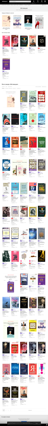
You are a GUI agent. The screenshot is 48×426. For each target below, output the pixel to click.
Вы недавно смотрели (6, 416)
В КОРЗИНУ (4, 55)
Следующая (30, 410)
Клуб (31, 3)
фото (9, 35)
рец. (44, 35)
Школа (19, 3)
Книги (10, 3)
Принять (37, 423)
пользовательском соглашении (19, 423)
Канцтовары (22, 3)
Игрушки (26, 3)
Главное (17, 3)
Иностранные (13, 3)
